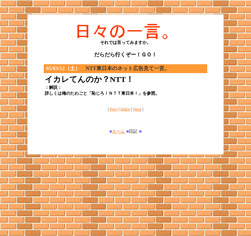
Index (125, 109)
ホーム (118, 131)
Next (137, 109)
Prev (114, 109)
